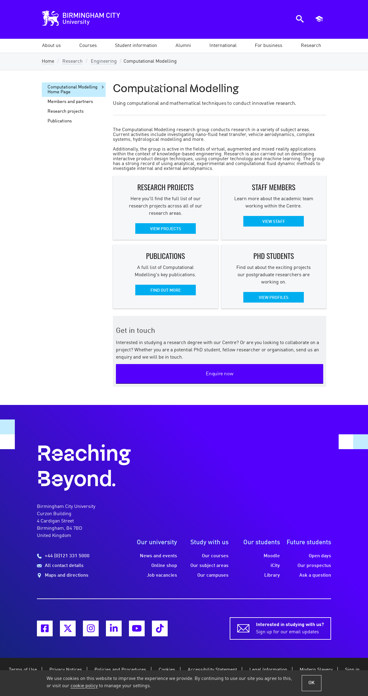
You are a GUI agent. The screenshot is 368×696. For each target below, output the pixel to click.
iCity (275, 565)
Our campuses (212, 575)
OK (311, 683)
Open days (320, 556)
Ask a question (315, 575)
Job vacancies (162, 575)
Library (272, 575)
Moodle (272, 556)
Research (72, 61)
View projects (165, 229)
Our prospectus (314, 565)
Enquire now (219, 373)
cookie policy (84, 686)
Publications (60, 121)
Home (48, 61)
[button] (51, 45)
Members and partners (70, 101)
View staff (273, 222)
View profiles (273, 298)
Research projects (66, 111)
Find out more (165, 290)
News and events (158, 556)
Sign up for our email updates (290, 628)
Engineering (104, 61)
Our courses (215, 556)
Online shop (164, 565)
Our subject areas (209, 565)
